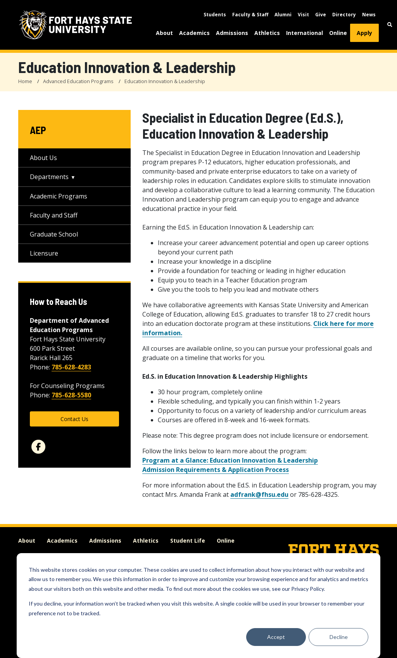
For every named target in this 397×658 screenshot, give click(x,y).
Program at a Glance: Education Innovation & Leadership (230, 460)
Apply (364, 33)
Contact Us (74, 419)
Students (215, 14)
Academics (194, 33)
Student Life (187, 540)
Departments (49, 176)
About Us (43, 157)
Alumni (283, 14)
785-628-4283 (71, 367)
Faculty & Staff (250, 14)
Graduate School (54, 234)
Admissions (232, 33)
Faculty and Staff (54, 215)
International (304, 33)
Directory (344, 14)
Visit (303, 14)
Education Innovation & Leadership (164, 81)
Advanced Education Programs (78, 81)
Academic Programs (58, 196)
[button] (389, 24)
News (369, 14)
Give (320, 14)
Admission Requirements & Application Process (215, 469)
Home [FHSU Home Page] (25, 81)
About (164, 33)
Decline (339, 637)
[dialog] (198, 605)
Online (338, 33)
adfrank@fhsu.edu (259, 494)
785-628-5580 (71, 395)
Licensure (44, 253)
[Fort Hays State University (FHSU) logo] (75, 25)
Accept (276, 637)
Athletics (267, 33)
